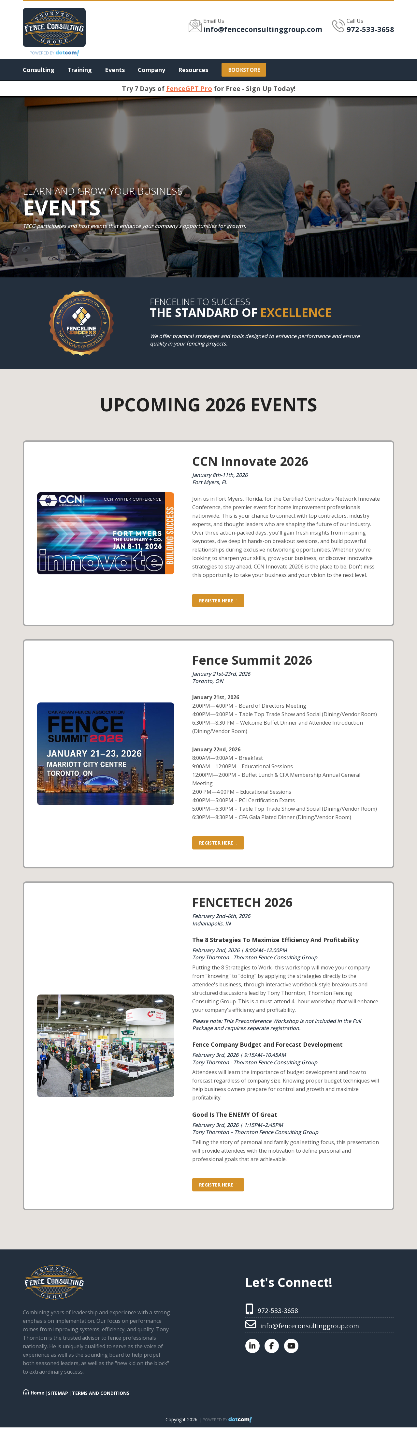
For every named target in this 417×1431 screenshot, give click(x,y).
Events (115, 70)
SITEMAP (58, 1393)
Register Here (218, 600)
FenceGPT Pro (189, 88)
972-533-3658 (370, 29)
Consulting (38, 70)
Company (151, 70)
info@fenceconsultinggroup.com (262, 29)
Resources (193, 70)
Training (79, 70)
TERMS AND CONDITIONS (100, 1393)
